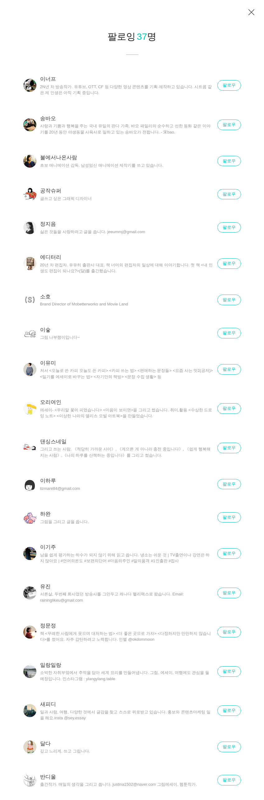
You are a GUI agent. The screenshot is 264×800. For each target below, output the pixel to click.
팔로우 (229, 85)
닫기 (251, 12)
